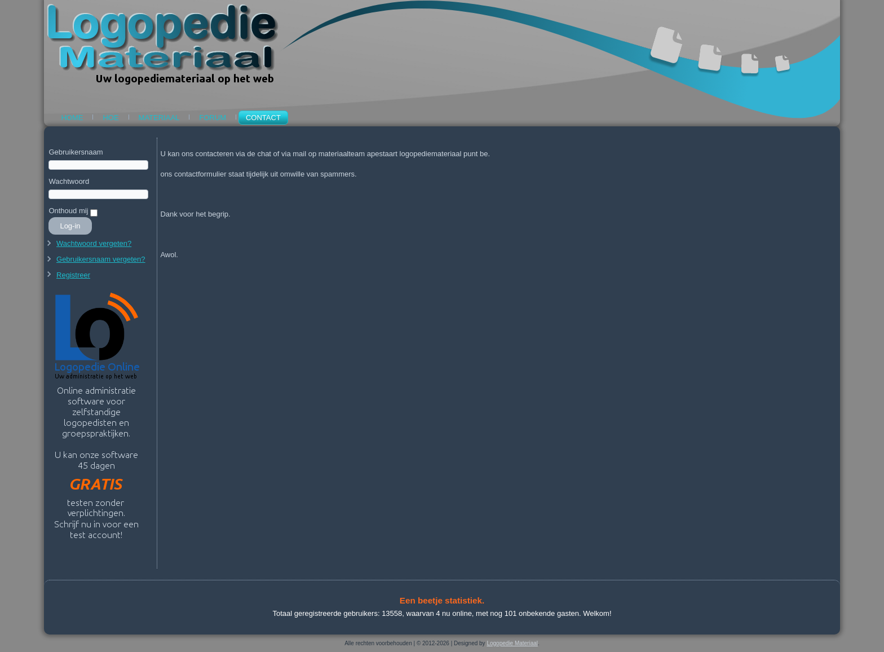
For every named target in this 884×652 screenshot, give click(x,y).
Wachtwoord (68, 181)
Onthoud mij (68, 210)
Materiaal (159, 117)
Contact (263, 117)
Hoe (110, 117)
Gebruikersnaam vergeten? (100, 259)
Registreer (73, 275)
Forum (212, 117)
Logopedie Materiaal (512, 643)
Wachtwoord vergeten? (93, 243)
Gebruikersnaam (75, 152)
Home (72, 117)
